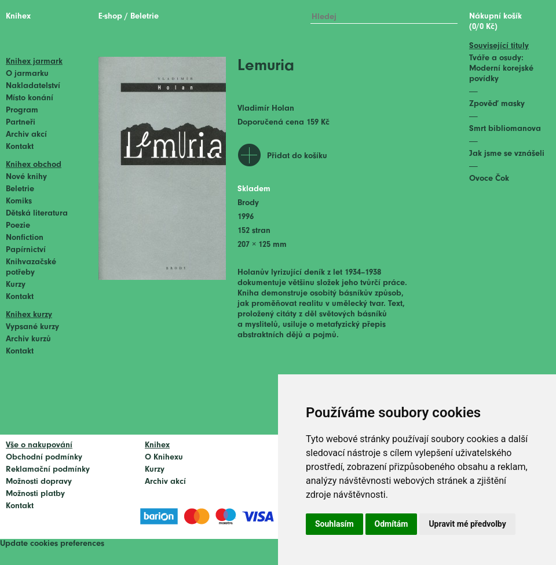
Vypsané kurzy (32, 327)
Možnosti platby (35, 494)
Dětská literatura (37, 213)
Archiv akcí (26, 134)
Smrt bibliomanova (505, 129)
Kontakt (20, 147)
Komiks (19, 201)
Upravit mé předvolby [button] (467, 523)
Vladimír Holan (265, 108)
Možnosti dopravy (39, 482)
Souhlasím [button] (334, 523)
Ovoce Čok (489, 179)
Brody (248, 203)
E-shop (110, 16)
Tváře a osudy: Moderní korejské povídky (501, 68)
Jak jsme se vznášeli (506, 154)
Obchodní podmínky (44, 457)
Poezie (18, 225)
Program (22, 110)
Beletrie (20, 189)
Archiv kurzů (28, 339)
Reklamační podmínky (48, 469)
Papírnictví (26, 250)
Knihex (18, 16)
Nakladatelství (33, 86)
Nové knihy (26, 177)
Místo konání (29, 98)
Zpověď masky (497, 104)
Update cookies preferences (52, 544)
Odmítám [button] (391, 523)
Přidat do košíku (297, 156)
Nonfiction (24, 238)
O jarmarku (27, 74)
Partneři (20, 122)
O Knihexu (164, 457)
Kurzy (15, 285)
